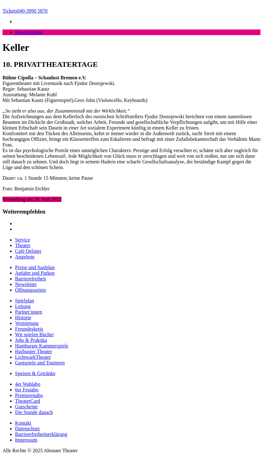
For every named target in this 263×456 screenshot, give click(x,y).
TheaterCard (27, 401)
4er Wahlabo (27, 384)
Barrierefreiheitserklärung (41, 434)
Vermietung (27, 323)
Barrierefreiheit (30, 278)
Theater (22, 245)
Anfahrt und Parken (35, 273)
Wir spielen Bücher (34, 334)
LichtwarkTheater (33, 357)
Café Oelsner (28, 251)
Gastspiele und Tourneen (40, 362)
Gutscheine (26, 406)
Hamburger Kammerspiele (41, 345)
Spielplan (24, 300)
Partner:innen (28, 312)
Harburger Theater (33, 351)
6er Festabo (26, 389)
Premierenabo (29, 395)
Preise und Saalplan (35, 267)
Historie (23, 317)
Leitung (23, 306)
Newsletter (26, 284)
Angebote (24, 256)
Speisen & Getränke (35, 373)
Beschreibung (29, 32)
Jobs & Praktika (31, 340)
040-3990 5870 (25, 10)
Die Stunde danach (34, 412)
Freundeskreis (29, 328)
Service (22, 239)
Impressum (26, 440)
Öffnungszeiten (30, 290)
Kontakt (23, 423)
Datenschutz (27, 428)
